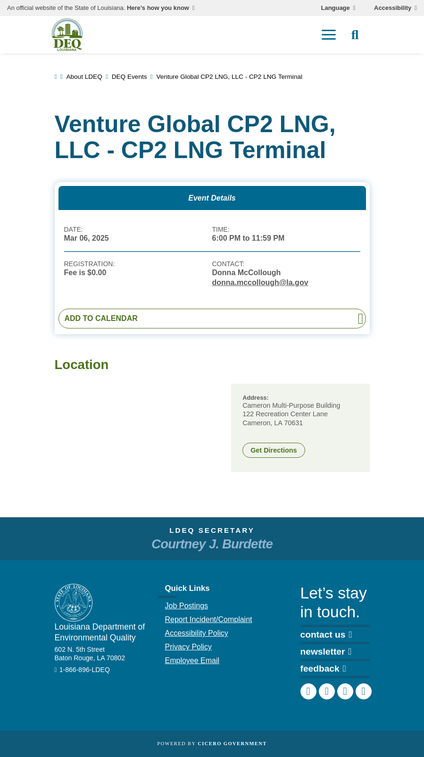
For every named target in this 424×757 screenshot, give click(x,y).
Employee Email (192, 660)
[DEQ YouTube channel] (364, 691)
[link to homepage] (56, 76)
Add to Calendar (101, 318)
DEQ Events (129, 76)
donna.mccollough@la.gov (260, 282)
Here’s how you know (158, 8)
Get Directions (273, 450)
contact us (326, 634)
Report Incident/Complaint (208, 619)
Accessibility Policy (196, 633)
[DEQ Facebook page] (308, 691)
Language (335, 8)
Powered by (211, 743)
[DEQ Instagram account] (327, 691)
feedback (323, 668)
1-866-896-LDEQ (84, 669)
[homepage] (67, 34)
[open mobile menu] (329, 35)
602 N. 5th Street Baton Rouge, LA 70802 (90, 654)
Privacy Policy (188, 647)
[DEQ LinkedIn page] (345, 691)
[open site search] (355, 35)
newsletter (326, 651)
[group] (141, 428)
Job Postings (186, 606)
